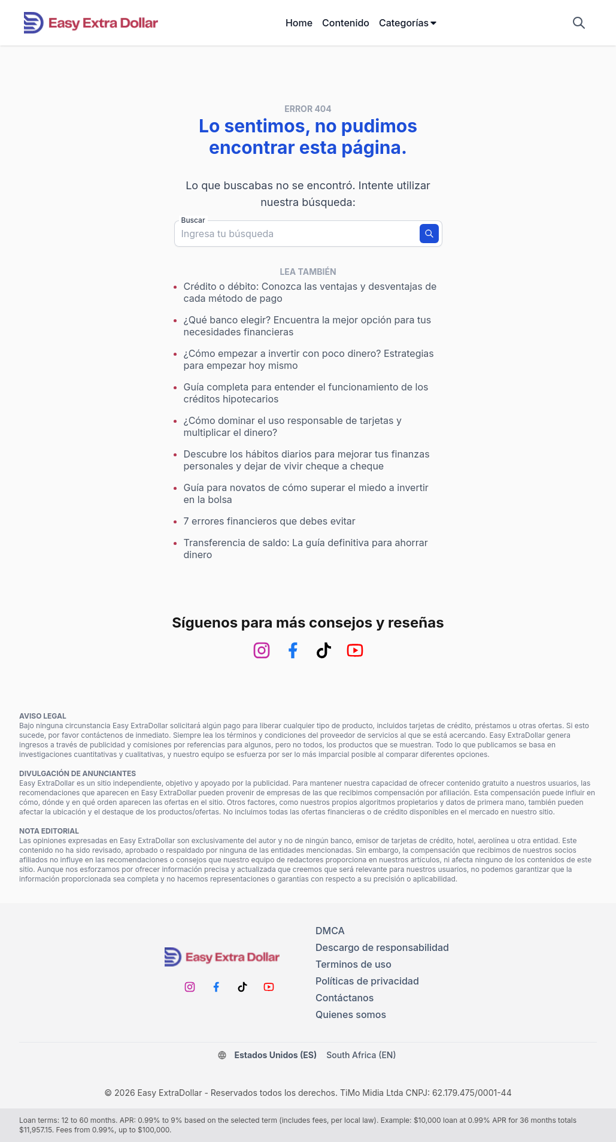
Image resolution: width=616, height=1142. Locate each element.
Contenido (345, 23)
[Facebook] (293, 650)
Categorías (408, 23)
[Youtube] (355, 650)
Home (299, 23)
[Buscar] (429, 233)
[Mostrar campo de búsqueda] (579, 23)
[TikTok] (324, 650)
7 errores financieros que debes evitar (270, 521)
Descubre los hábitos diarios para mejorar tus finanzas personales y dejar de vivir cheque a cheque (307, 460)
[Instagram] (261, 650)
